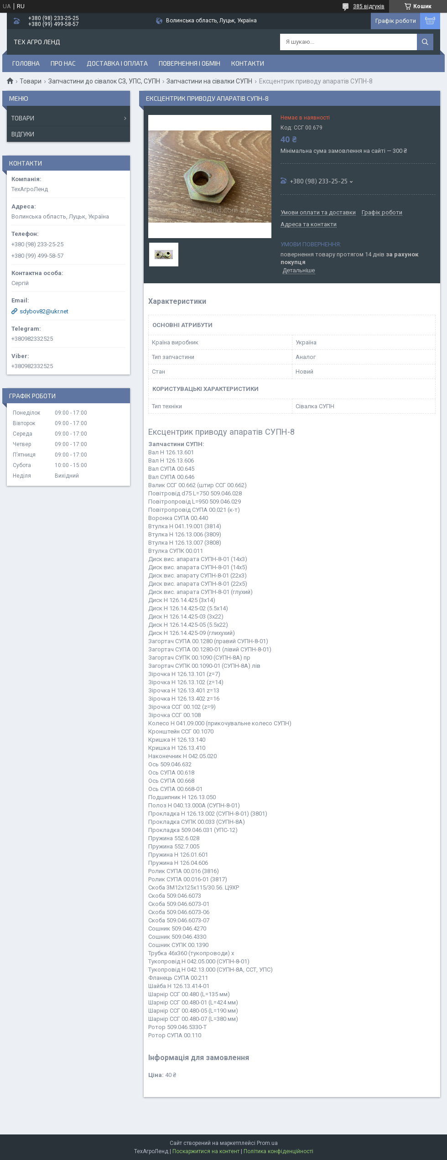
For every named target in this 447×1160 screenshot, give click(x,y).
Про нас (63, 63)
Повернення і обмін (189, 63)
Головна (26, 63)
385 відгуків (369, 6)
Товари (31, 81)
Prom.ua (267, 1143)
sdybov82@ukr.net (44, 311)
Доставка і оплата (117, 63)
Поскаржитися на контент (205, 1151)
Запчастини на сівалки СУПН (209, 81)
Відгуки (22, 134)
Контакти (247, 63)
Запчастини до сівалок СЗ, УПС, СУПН (104, 81)
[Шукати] (425, 42)
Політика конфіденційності (278, 1151)
